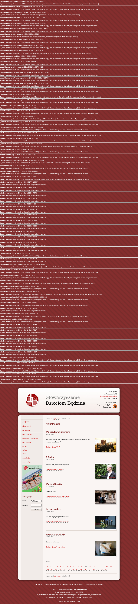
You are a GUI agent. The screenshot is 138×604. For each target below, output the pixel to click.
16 (103, 566)
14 (94, 566)
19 (48, 569)
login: (32, 501)
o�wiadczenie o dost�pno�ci (72, 584)
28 (85, 569)
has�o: (32, 505)
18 (111, 566)
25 (73, 569)
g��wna (25, 422)
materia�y (26, 458)
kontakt (24, 446)
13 (90, 566)
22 (60, 569)
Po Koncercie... (53, 509)
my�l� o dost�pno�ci (84, 597)
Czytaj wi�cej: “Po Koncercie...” (57, 522)
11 (82, 566)
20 (52, 569)
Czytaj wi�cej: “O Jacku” (54, 470)
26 (77, 569)
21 (56, 569)
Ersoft (78, 601)
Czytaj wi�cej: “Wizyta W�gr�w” (57, 496)
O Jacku (50, 457)
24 (68, 569)
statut (24, 454)
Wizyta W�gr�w (54, 484)
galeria (24, 450)
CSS (64, 597)
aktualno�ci (26, 426)
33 (106, 569)
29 (89, 569)
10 (77, 566)
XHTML (59, 597)
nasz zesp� (26, 442)
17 (107, 566)
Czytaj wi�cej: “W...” (53, 447)
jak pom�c (26, 430)
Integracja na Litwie (55, 534)
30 (93, 569)
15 (98, 566)
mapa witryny (26, 462)
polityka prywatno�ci (52, 584)
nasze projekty (27, 434)
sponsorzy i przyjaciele (30, 438)
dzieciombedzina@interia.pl (108, 396)
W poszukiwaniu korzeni (58, 432)
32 (102, 569)
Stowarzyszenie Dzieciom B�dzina (50, 398)
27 (81, 569)
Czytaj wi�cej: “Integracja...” (55, 547)
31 (98, 569)
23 (64, 569)
